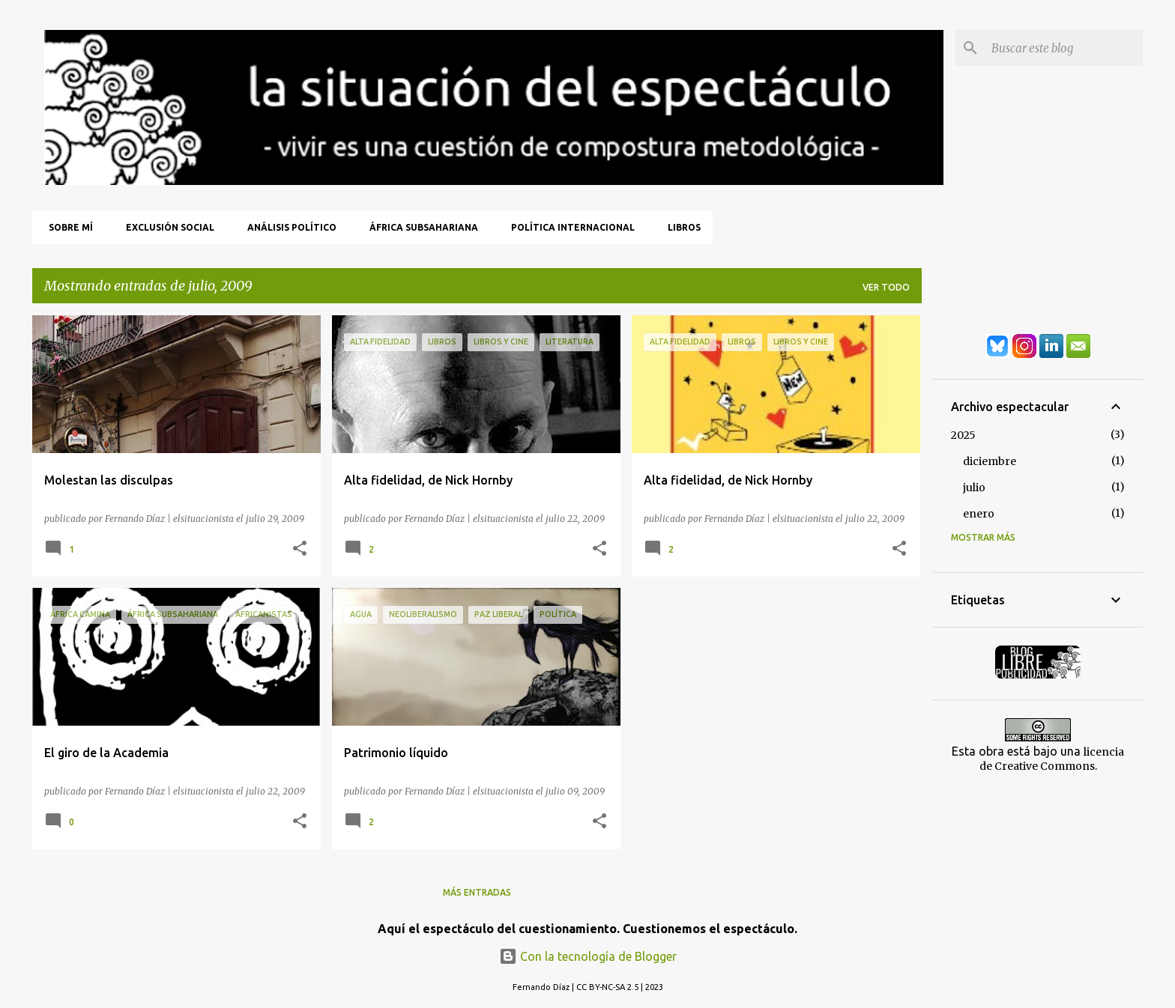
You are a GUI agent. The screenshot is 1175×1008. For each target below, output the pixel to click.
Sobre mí (66, 227)
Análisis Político (287, 227)
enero (978, 513)
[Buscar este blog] (1064, 48)
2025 (963, 435)
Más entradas (477, 892)
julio (974, 487)
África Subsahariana (419, 227)
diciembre (989, 461)
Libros (679, 227)
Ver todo (886, 287)
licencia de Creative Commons (1052, 759)
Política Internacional (568, 227)
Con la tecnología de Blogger (588, 956)
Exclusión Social (165, 227)
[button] (300, 549)
